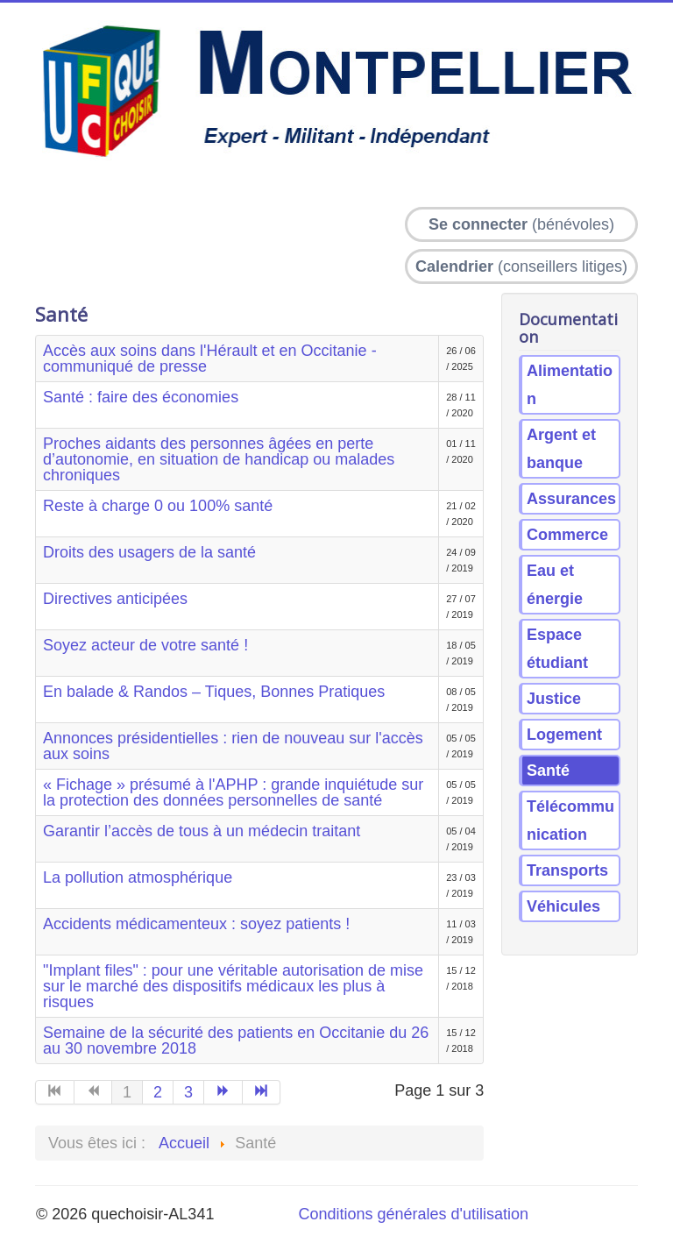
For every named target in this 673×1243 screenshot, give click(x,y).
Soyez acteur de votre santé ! (145, 645)
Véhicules (563, 906)
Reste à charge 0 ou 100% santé (158, 506)
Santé (548, 770)
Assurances (571, 499)
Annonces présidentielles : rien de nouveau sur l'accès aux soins (233, 746)
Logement (564, 734)
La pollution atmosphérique (137, 877)
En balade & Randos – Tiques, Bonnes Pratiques (214, 691)
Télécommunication (570, 820)
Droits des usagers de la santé (149, 552)
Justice (554, 698)
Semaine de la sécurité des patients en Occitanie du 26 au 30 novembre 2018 (236, 1040)
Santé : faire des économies (140, 397)
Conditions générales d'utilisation (413, 1214)
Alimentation (570, 385)
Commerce (567, 534)
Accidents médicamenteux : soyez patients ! (196, 924)
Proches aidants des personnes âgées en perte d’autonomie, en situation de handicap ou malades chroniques (218, 459)
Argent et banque (561, 449)
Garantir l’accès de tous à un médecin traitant (201, 831)
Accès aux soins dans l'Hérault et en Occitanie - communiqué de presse (210, 358)
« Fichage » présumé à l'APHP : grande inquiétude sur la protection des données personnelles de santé (233, 792)
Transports (567, 870)
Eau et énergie (555, 584)
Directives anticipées (115, 598)
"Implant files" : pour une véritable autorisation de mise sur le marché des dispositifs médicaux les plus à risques (233, 986)
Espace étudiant (557, 648)
